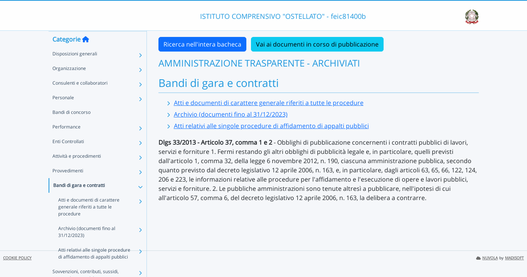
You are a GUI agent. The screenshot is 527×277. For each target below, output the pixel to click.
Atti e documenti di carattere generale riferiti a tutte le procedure (96, 218)
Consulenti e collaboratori (80, 98)
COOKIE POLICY (17, 257)
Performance (66, 141)
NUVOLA (487, 257)
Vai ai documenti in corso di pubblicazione (317, 44)
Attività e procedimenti (76, 171)
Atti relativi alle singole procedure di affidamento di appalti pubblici (96, 261)
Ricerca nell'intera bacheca (202, 44)
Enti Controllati (68, 156)
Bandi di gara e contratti (79, 200)
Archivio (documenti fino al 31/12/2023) (86, 240)
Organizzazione (69, 83)
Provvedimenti (67, 185)
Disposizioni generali (74, 68)
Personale (63, 112)
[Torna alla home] (85, 54)
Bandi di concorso (71, 127)
